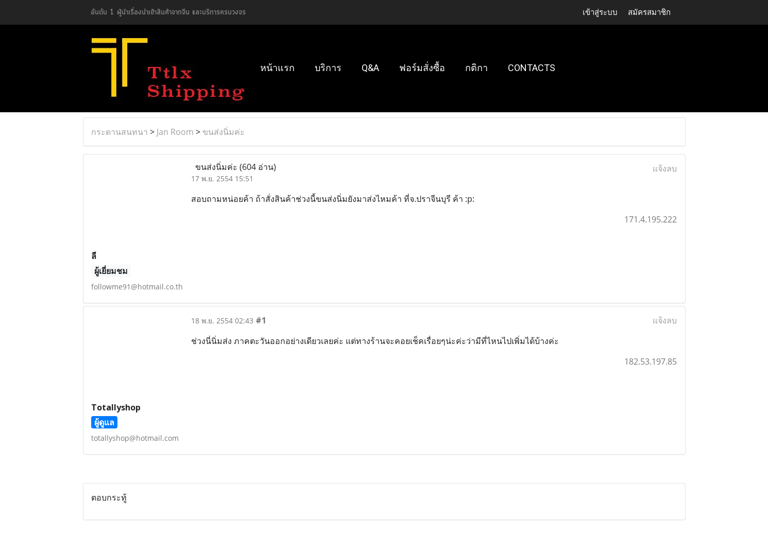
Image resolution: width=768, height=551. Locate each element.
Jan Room (175, 131)
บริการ (328, 67)
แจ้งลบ (665, 168)
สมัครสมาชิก (649, 12)
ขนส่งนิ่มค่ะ (223, 131)
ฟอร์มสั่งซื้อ (422, 67)
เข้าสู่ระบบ (600, 12)
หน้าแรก (277, 67)
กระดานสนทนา (119, 131)
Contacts (531, 67)
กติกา (476, 67)
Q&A (370, 67)
